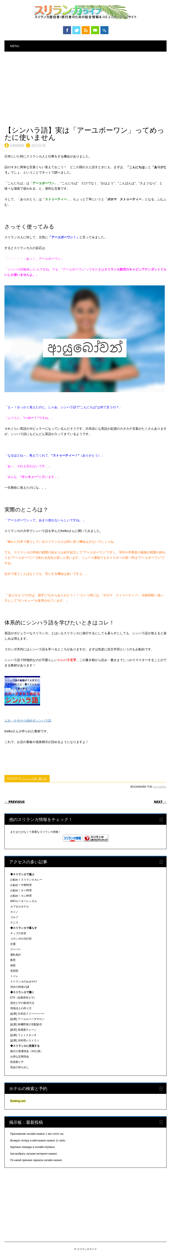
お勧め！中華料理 (21, 885)
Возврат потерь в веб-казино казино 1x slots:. (38, 1140)
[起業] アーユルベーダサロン (27, 1019)
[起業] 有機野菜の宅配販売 (26, 1024)
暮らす (42, 779)
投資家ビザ (17, 1061)
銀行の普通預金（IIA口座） (26, 1051)
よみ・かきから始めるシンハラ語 (27, 720)
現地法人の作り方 (21, 1008)
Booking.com (18, 1101)
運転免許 (15, 954)
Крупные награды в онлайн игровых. (32, 1147)
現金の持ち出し (19, 1067)
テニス (14, 922)
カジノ (14, 911)
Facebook (67, 30)
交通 (13, 944)
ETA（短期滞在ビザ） (23, 997)
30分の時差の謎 (19, 986)
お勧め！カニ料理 (21, 895)
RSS (86, 30)
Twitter (76, 30)
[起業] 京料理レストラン (24, 1040)
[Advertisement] (85, 85)
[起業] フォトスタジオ (23, 1035)
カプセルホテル (19, 906)
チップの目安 (18, 933)
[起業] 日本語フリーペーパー (27, 1013)
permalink (159, 787)
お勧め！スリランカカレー (26, 879)
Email (95, 30)
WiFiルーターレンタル (23, 901)
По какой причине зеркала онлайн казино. (36, 1160)
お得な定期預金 (19, 1056)
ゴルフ (14, 917)
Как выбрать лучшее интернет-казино (33, 1153)
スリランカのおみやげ (23, 981)
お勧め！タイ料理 (21, 890)
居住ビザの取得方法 (22, 1003)
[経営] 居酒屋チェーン (23, 1029)
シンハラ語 (29, 779)
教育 (13, 960)
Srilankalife (17, 145)
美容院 (14, 970)
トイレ (14, 976)
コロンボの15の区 (21, 938)
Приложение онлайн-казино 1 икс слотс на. (37, 1133)
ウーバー (15, 949)
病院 (13, 965)
